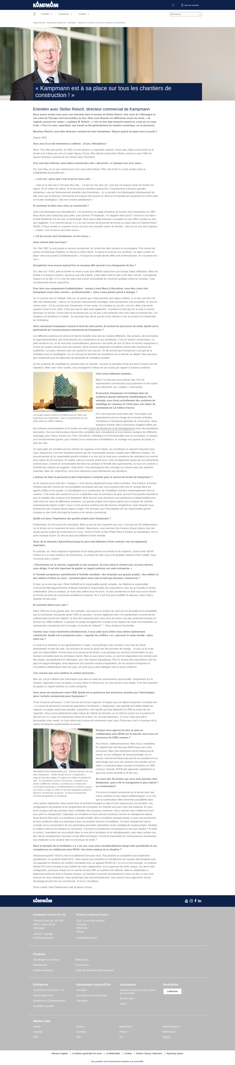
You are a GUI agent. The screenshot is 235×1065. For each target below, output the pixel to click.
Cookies (128, 1053)
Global (36, 1026)
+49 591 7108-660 (43, 934)
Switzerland (125, 1026)
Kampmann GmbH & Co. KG (48, 990)
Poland (123, 1031)
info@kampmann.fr (43, 937)
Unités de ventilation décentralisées (94, 970)
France (166, 1037)
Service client (127, 998)
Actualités (82, 990)
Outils (123, 1003)
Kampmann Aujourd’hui (56, 23)
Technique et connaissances (92, 995)
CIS (121, 1037)
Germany (81, 1031)
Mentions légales (60, 1053)
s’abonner (172, 991)
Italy (78, 1037)
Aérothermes (40, 965)
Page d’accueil (39, 23)
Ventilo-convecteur (43, 970)
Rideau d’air (81, 959)
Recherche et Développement (49, 1000)
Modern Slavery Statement (149, 1053)
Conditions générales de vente (87, 1053)
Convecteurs (82, 965)
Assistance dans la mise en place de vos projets (138, 991)
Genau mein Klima (43, 995)
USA (35, 1037)
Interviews (72, 23)
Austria (80, 1026)
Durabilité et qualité (43, 1006)
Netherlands (169, 1031)
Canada (37, 1031)
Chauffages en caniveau (46, 959)
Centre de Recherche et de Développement (111, 428)
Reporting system (174, 1053)
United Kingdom (171, 1026)
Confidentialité (113, 1053)
